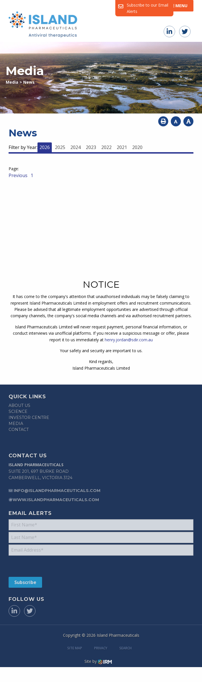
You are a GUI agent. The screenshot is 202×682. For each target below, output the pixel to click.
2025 (60, 147)
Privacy (100, 656)
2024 (75, 147)
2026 (44, 147)
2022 (106, 147)
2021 (122, 147)
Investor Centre (29, 417)
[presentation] (43, 570)
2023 (91, 147)
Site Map (74, 656)
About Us (19, 405)
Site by (98, 669)
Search (125, 656)
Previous (19, 175)
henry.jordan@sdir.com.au (129, 339)
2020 (137, 147)
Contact (19, 429)
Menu (179, 5)
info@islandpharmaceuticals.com (57, 492)
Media (16, 423)
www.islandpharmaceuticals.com (56, 501)
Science (18, 411)
